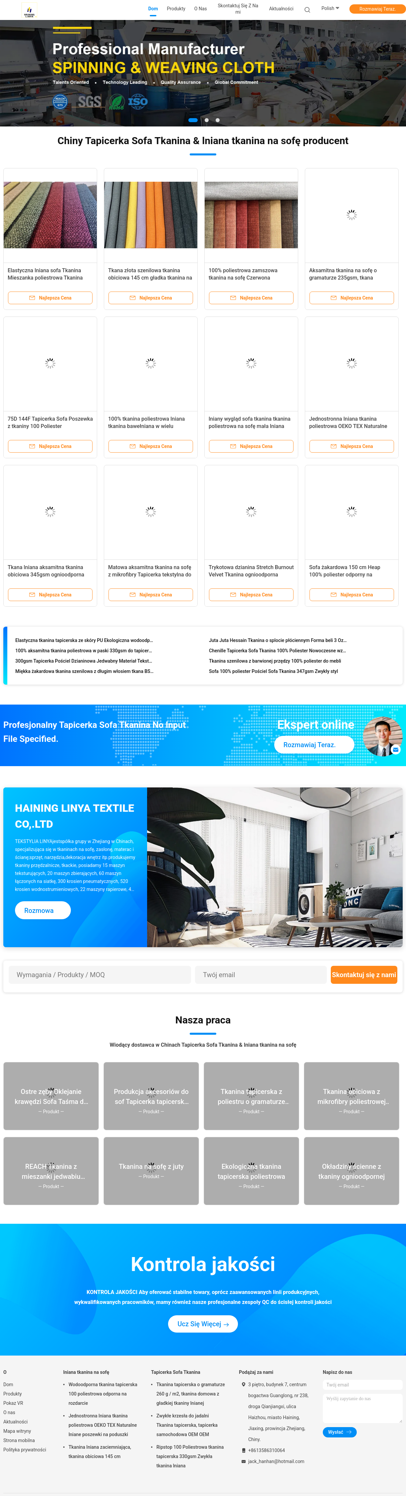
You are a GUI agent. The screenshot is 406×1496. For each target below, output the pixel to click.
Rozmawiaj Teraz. (377, 9)
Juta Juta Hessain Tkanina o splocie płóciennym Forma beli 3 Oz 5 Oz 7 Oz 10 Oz (278, 641)
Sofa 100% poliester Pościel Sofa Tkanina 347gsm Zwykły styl (273, 672)
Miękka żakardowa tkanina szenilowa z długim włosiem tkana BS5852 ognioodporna (84, 672)
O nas (9, 1412)
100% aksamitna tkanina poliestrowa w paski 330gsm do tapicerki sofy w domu (84, 652)
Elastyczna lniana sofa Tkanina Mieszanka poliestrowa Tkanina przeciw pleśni (45, 277)
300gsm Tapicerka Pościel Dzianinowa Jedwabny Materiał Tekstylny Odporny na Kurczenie (84, 662)
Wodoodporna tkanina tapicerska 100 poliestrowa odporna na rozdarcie (103, 1394)
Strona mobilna (19, 1440)
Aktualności (15, 1421)
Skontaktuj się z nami (364, 975)
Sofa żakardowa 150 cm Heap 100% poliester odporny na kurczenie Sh (344, 574)
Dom (8, 1384)
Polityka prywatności (24, 1449)
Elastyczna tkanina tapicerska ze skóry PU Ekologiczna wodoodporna (84, 641)
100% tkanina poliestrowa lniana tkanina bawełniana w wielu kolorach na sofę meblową (146, 426)
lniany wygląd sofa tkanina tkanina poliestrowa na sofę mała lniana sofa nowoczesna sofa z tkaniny (250, 426)
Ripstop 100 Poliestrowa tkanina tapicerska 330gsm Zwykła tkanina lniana (190, 1456)
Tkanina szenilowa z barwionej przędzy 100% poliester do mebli (275, 662)
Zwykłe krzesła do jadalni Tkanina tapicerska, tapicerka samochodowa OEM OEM (187, 1425)
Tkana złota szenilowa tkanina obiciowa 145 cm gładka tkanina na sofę (150, 277)
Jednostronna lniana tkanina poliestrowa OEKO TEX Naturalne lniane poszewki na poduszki (348, 426)
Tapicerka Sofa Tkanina (175, 1372)
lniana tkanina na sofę (86, 1372)
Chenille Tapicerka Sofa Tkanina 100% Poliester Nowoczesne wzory (278, 652)
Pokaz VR (13, 1403)
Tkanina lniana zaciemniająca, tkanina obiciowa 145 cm (100, 1451)
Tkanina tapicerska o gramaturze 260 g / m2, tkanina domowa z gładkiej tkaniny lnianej (190, 1394)
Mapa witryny (17, 1431)
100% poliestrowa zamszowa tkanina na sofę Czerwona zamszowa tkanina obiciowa (243, 277)
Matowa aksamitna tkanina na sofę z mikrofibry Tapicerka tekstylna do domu (149, 574)
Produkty (12, 1393)
